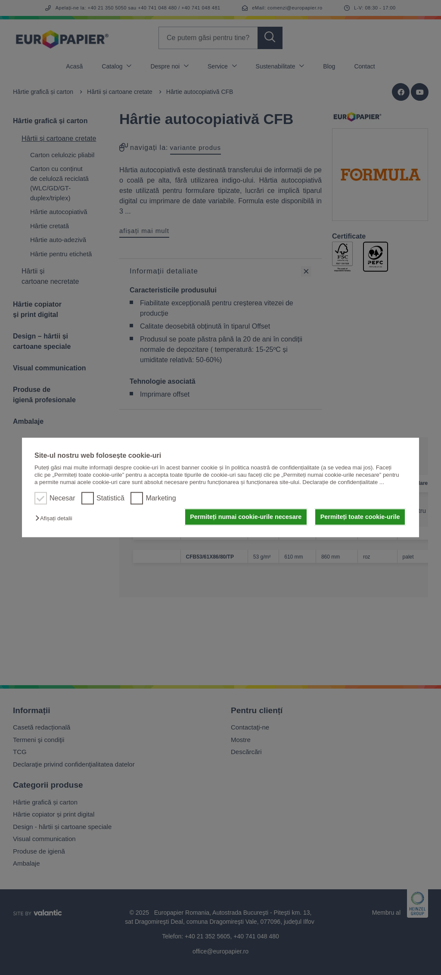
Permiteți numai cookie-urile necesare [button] (245, 516)
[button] (55, 518)
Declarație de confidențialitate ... (343, 482)
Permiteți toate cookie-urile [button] (360, 516)
